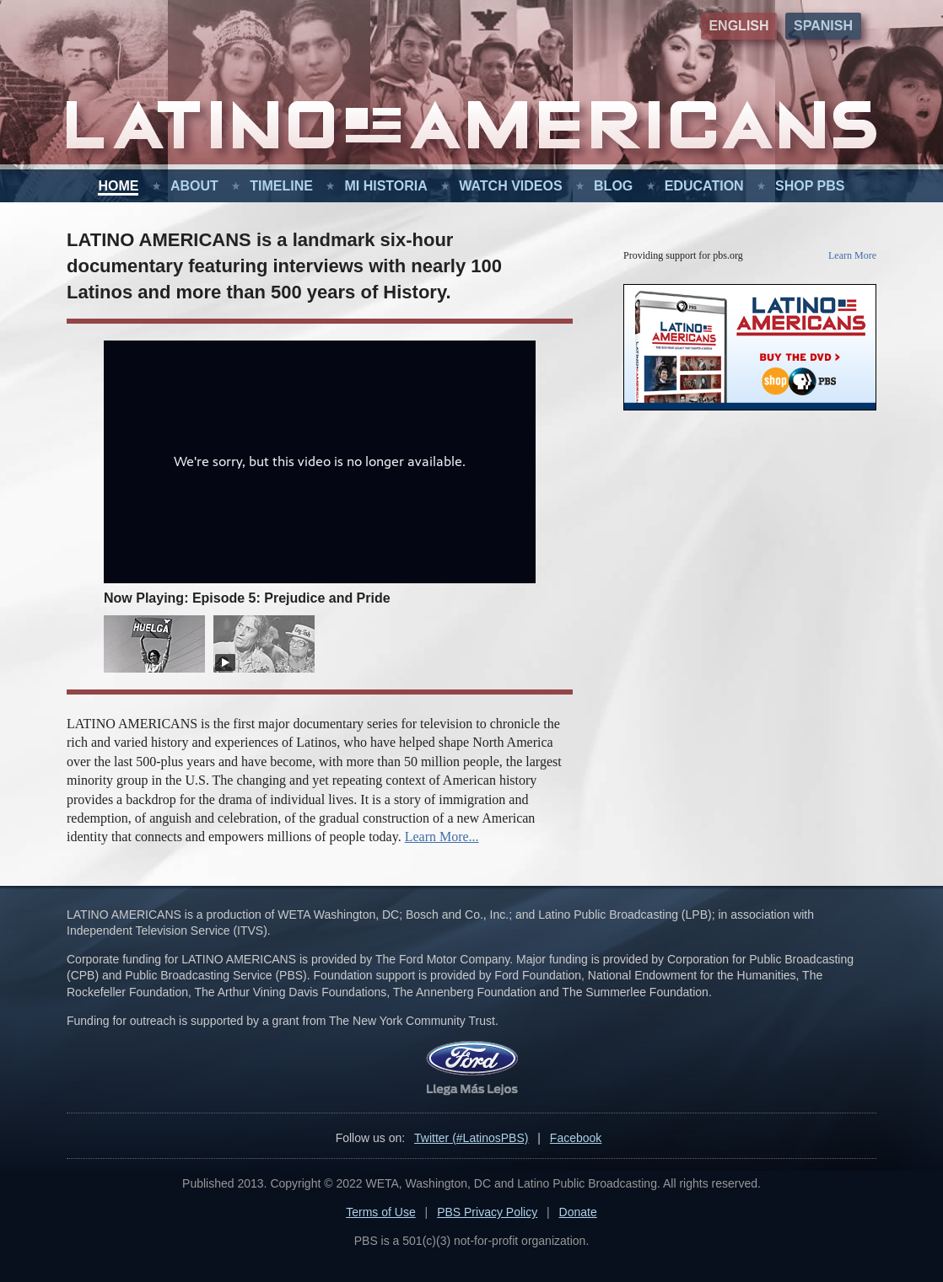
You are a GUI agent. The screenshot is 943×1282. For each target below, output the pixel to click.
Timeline (281, 186)
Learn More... (442, 836)
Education (704, 186)
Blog (613, 186)
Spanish (823, 26)
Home (118, 186)
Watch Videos (510, 186)
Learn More (852, 255)
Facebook (575, 1138)
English (738, 26)
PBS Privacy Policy (487, 1212)
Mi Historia (385, 186)
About (194, 186)
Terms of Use (380, 1212)
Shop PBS (809, 186)
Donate (578, 1212)
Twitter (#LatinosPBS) (471, 1138)
